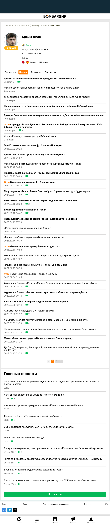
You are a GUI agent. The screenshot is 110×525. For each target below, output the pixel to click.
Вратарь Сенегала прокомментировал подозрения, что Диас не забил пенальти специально (54, 115)
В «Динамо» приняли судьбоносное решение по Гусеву (33, 469)
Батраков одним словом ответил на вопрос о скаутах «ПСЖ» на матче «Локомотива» (50, 480)
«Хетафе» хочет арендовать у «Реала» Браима (29, 310)
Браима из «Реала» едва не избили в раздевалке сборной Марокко (40, 78)
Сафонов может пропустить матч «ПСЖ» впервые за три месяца (39, 427)
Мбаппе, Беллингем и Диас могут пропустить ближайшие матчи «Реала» (43, 164)
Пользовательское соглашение (55, 504)
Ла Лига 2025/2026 (21, 26)
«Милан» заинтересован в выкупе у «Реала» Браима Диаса (35, 265)
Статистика (10, 72)
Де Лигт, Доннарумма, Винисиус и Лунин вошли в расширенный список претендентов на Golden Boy (51, 348)
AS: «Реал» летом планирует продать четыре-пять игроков (36, 301)
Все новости (55, 494)
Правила (88, 504)
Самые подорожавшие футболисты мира (29, 182)
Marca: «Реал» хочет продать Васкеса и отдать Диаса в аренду (38, 338)
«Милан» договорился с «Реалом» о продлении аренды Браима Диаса (41, 255)
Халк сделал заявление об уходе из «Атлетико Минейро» (34, 395)
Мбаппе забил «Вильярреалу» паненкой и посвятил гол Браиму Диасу (41, 88)
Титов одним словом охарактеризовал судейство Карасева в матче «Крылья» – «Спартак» (53, 459)
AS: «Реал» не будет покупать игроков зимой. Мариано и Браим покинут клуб (46, 320)
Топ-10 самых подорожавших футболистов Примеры (33, 145)
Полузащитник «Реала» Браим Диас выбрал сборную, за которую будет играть (47, 191)
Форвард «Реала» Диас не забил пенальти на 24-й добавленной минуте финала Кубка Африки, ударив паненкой (54, 125)
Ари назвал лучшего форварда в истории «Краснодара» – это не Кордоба (43, 405)
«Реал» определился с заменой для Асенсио (27, 228)
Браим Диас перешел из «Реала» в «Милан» (30, 274)
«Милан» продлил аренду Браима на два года (32, 246)
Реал (45, 26)
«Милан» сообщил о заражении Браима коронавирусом (34, 237)
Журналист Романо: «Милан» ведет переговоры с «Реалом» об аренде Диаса (45, 292)
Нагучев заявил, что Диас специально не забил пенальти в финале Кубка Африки (48, 106)
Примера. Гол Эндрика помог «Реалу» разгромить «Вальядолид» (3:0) (42, 173)
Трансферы (36, 72)
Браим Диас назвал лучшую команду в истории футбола (34, 154)
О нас (25, 504)
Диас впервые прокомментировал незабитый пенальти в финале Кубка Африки (47, 97)
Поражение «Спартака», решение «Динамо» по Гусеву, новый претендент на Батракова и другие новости (51, 382)
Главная (7, 26)
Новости (23, 72)
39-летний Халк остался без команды (24, 437)
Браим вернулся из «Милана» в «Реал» (25, 209)
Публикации (50, 72)
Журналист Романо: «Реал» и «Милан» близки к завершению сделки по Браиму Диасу (50, 283)
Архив (4, 504)
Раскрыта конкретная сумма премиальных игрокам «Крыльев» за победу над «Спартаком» (53, 448)
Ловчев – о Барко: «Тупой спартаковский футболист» (33, 416)
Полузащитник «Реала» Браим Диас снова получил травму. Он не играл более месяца (50, 329)
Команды (36, 26)
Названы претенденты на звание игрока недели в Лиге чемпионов (40, 200)
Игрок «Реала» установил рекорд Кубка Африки (30, 136)
